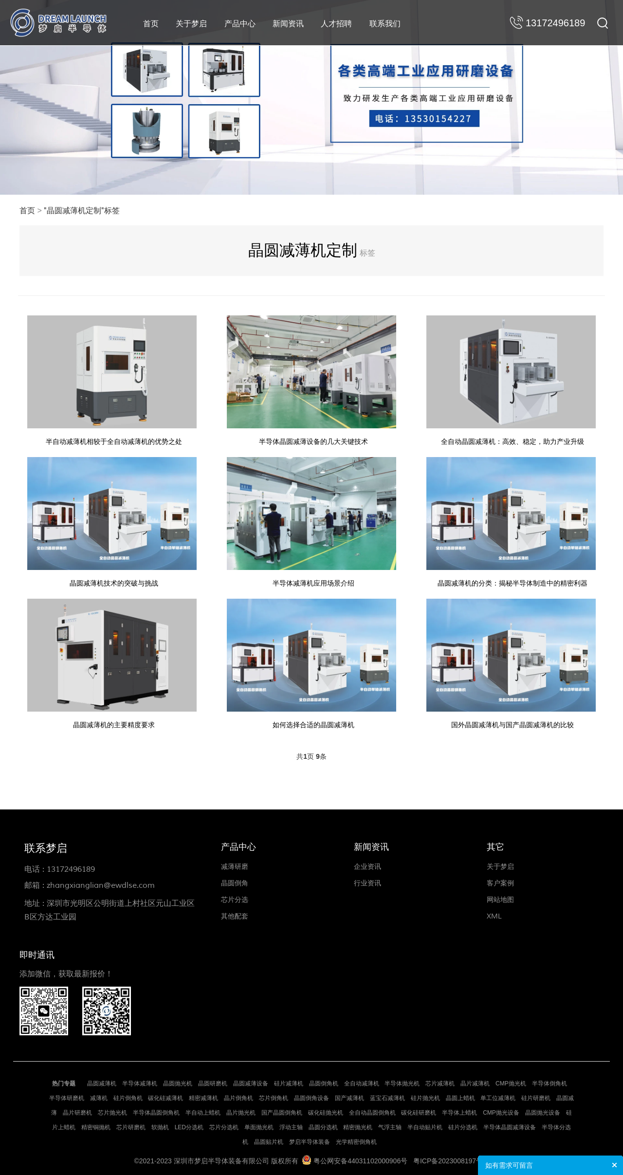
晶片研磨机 (77, 1111)
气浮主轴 (390, 1125)
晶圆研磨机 (212, 1082)
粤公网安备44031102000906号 (360, 1159)
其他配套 (234, 915)
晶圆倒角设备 (311, 1096)
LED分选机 (189, 1125)
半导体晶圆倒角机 (156, 1111)
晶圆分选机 (323, 1125)
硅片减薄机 (288, 1082)
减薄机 (99, 1096)
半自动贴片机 (424, 1125)
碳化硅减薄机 (165, 1096)
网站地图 (500, 898)
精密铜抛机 (95, 1125)
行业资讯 (367, 882)
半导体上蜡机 (459, 1111)
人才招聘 (336, 24)
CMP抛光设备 (501, 1111)
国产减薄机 (349, 1096)
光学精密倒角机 (356, 1140)
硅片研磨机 (535, 1096)
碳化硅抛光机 (325, 1111)
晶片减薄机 (475, 1082)
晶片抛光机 (241, 1111)
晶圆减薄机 (101, 1082)
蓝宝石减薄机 (387, 1096)
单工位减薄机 (497, 1096)
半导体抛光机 (402, 1082)
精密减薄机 (203, 1096)
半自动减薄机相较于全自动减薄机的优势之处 (115, 441)
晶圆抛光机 (177, 1082)
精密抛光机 (357, 1125)
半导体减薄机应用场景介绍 (313, 581)
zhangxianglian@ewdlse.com (101, 884)
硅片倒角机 (128, 1096)
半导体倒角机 (549, 1082)
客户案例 (500, 882)
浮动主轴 (291, 1125)
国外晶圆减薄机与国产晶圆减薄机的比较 (512, 722)
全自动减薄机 (361, 1082)
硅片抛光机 (425, 1096)
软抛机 (160, 1125)
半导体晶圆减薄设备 (509, 1125)
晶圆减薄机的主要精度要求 (115, 722)
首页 (151, 24)
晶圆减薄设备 (250, 1082)
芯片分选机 (223, 1125)
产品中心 (240, 24)
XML (494, 915)
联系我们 (385, 24)
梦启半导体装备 (309, 1140)
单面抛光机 (259, 1125)
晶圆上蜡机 (460, 1096)
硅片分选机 (462, 1125)
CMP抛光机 (510, 1082)
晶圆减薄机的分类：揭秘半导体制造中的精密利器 (512, 581)
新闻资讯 (288, 24)
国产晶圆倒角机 (281, 1111)
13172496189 (71, 868)
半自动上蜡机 (202, 1111)
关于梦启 (191, 24)
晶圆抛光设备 (542, 1111)
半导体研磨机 (66, 1096)
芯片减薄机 (440, 1082)
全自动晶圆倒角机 (372, 1111)
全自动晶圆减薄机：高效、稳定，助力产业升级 (512, 441)
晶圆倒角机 (323, 1082)
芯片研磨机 (131, 1125)
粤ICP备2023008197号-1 (451, 1159)
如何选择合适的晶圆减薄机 (313, 722)
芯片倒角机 (273, 1096)
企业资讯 (367, 865)
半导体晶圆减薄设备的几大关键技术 (313, 441)
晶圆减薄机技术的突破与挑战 (115, 581)
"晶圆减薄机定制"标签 (82, 211)
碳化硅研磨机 (418, 1111)
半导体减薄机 (139, 1082)
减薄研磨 (234, 865)
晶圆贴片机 (268, 1140)
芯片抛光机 (112, 1111)
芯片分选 (234, 898)
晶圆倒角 (234, 882)
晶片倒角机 (238, 1096)
